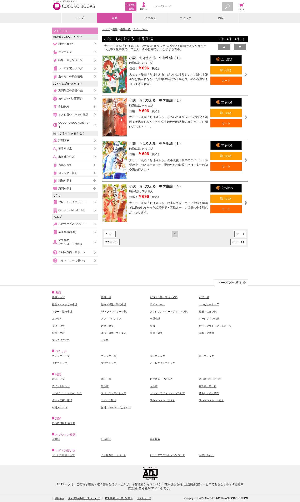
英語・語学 (58, 326)
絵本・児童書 (206, 333)
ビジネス (150, 18)
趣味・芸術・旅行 (62, 400)
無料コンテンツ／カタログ (116, 407)
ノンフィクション (111, 318)
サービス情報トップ (63, 455)
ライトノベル (140, 29)
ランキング (65, 51)
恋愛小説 (155, 318)
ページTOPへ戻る (230, 282)
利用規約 (59, 498)
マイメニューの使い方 (71, 260)
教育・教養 (107, 326)
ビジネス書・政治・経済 (164, 297)
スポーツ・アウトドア (113, 393)
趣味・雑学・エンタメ (113, 333)
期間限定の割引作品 (70, 90)
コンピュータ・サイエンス (67, 393)
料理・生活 (58, 333)
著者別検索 (65, 148)
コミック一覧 (108, 356)
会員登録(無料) (67, 232)
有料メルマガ (59, 407)
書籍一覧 (125, 29)
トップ (79, 18)
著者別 (56, 439)
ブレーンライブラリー (71, 202)
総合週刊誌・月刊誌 (210, 378)
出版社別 (106, 439)
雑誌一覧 (106, 378)
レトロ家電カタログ (70, 68)
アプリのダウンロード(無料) (70, 242)
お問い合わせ (206, 455)
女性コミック (108, 363)
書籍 (115, 18)
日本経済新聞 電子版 (63, 423)
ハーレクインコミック (162, 363)
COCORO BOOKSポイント (73, 124)
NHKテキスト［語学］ (162, 400)
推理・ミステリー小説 (64, 304)
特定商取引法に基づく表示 (118, 498)
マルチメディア (61, 340)
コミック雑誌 (108, 400)
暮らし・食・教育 (209, 393)
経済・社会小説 (207, 311)
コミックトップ (61, 356)
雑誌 (221, 18)
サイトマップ (144, 498)
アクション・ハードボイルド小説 (169, 311)
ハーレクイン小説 (209, 318)
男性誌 (105, 386)
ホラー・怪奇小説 (62, 311)
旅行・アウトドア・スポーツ (215, 326)
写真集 (105, 340)
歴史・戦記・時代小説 (113, 304)
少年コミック (157, 356)
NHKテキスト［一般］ (211, 400)
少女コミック (59, 363)
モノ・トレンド (61, 386)
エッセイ (57, 318)
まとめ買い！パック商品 (73, 114)
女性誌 (154, 386)
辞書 (152, 326)
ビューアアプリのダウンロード (167, 455)
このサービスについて (71, 223)
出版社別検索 (66, 156)
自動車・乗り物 (207, 386)
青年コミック (206, 356)
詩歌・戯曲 (156, 333)
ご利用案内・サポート (71, 252)
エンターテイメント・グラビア (167, 393)
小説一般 (204, 297)
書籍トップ (58, 297)
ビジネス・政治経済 (161, 378)
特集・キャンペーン (70, 60)
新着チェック (66, 43)
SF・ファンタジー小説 (114, 311)
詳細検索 (63, 140)
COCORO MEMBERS (71, 210)
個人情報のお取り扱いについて (84, 498)
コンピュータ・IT (209, 304)
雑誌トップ (58, 378)
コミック (185, 18)
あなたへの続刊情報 (70, 76)
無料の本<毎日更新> (70, 98)
